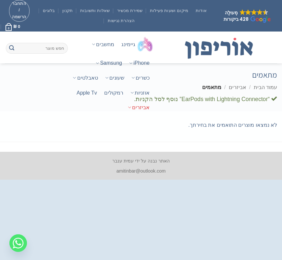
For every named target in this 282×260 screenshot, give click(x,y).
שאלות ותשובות (95, 10)
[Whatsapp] (18, 243)
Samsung (109, 63)
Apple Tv (87, 93)
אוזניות (140, 93)
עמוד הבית (265, 87)
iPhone (139, 63)
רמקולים (113, 93)
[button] (246, 16)
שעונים (114, 78)
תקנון (67, 10)
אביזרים (139, 107)
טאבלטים (85, 78)
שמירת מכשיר (129, 10)
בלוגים (49, 10)
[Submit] (11, 48)
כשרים (140, 78)
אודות (201, 10)
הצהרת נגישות (121, 20)
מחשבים (103, 44)
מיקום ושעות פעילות (169, 10)
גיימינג (137, 44)
